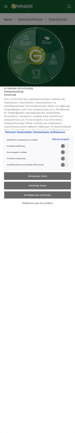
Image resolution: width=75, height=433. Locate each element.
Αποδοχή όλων (37, 185)
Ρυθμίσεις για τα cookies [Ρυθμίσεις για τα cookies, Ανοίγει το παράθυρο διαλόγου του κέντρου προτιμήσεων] (37, 202)
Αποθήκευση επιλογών (37, 195)
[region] (37, 260)
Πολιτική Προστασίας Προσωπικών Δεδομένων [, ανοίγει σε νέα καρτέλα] (35, 131)
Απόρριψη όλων (37, 176)
